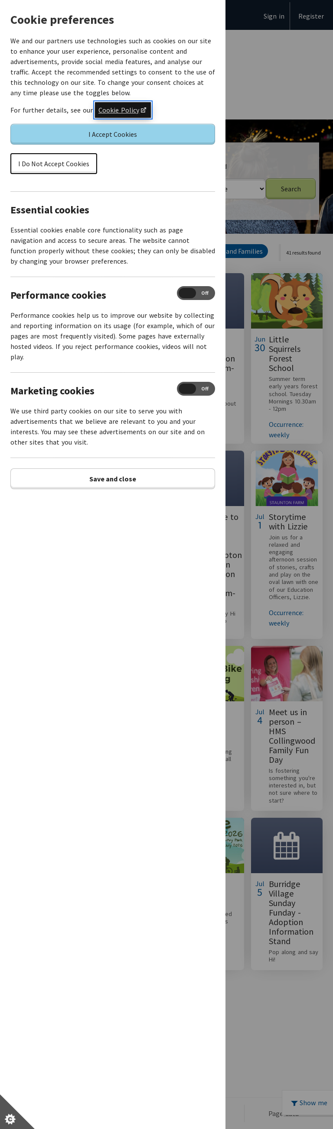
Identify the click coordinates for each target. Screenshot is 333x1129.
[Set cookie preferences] (17, 1111)
